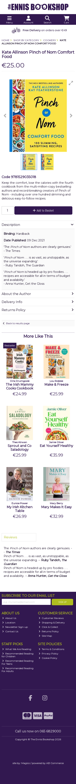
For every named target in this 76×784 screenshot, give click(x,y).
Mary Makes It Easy (56, 507)
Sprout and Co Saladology (19, 448)
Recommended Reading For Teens (18, 662)
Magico (25, 763)
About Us (9, 618)
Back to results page (18, 323)
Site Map (45, 635)
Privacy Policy (48, 653)
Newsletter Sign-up (15, 626)
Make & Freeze (56, 384)
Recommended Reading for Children (18, 655)
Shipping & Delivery (52, 622)
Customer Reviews (51, 618)
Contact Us (10, 631)
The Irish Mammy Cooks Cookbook (20, 386)
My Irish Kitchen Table (19, 509)
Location (8, 622)
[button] (71, 83)
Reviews (10, 537)
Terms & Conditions (51, 649)
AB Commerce (55, 763)
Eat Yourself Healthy (56, 446)
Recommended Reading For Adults (18, 670)
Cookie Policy (48, 657)
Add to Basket (43, 210)
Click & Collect (48, 626)
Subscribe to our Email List (28, 596)
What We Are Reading (16, 649)
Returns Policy (49, 631)
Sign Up (62, 602)
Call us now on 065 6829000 (38, 731)
